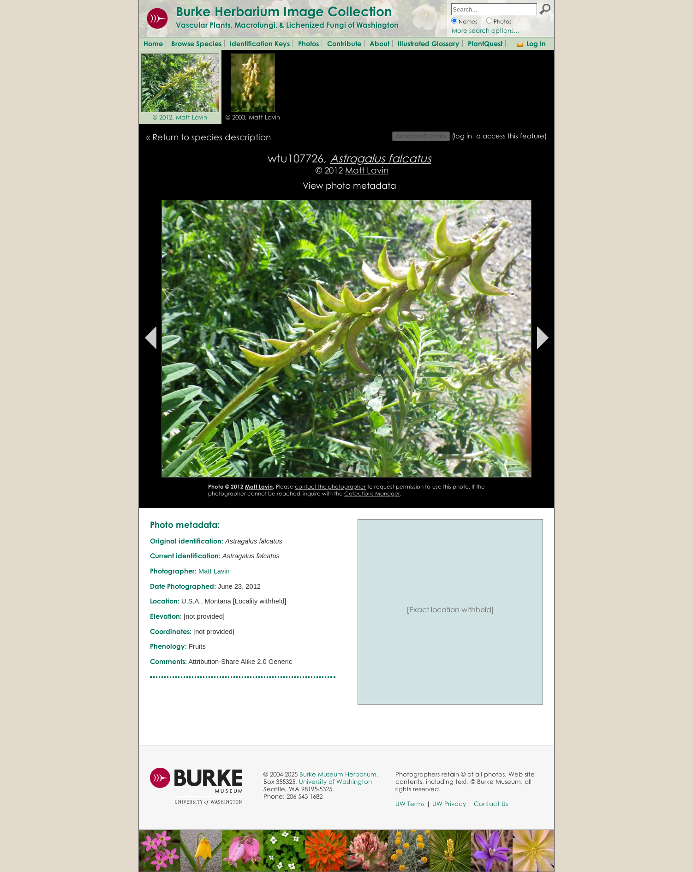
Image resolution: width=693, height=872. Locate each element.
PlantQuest (485, 43)
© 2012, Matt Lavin (180, 117)
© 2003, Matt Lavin (253, 117)
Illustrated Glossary (429, 43)
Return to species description (211, 136)
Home (153, 43)
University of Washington (335, 781)
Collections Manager (372, 493)
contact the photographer (330, 486)
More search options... (485, 30)
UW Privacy (449, 803)
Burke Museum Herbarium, (338, 774)
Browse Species (196, 43)
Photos (503, 21)
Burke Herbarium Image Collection (284, 11)
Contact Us (491, 803)
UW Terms (409, 803)
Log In (536, 43)
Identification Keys (260, 43)
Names (468, 21)
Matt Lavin (366, 170)
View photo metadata (349, 185)
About (379, 43)
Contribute (344, 43)
